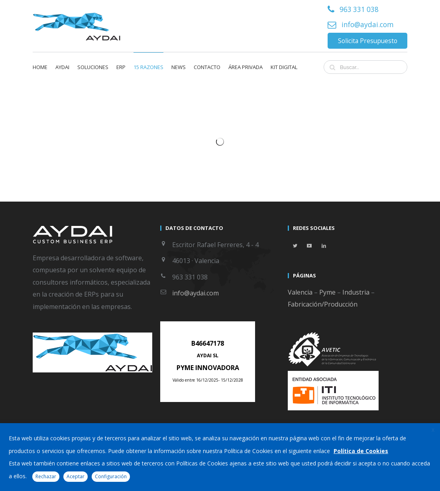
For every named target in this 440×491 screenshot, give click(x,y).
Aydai (62, 67)
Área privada (245, 67)
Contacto (207, 67)
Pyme (327, 292)
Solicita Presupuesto (367, 40)
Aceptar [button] (75, 476)
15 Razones (148, 67)
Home (40, 67)
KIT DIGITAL (284, 67)
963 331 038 (359, 9)
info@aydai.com (368, 24)
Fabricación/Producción (323, 304)
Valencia (300, 292)
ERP (121, 67)
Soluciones (92, 67)
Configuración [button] (111, 476)
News (178, 67)
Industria (355, 292)
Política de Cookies (361, 451)
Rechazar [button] (45, 476)
